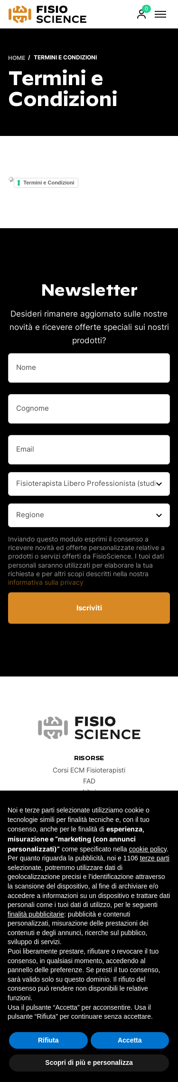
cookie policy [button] (148, 849)
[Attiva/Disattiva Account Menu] (141, 14)
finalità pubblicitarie (36, 914)
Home (16, 57)
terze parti (154, 858)
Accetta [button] (130, 1040)
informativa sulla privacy (46, 582)
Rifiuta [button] (48, 1040)
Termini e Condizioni (48, 182)
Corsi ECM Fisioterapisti (89, 770)
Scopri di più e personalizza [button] (88, 1062)
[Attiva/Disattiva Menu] (160, 14)
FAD (89, 781)
